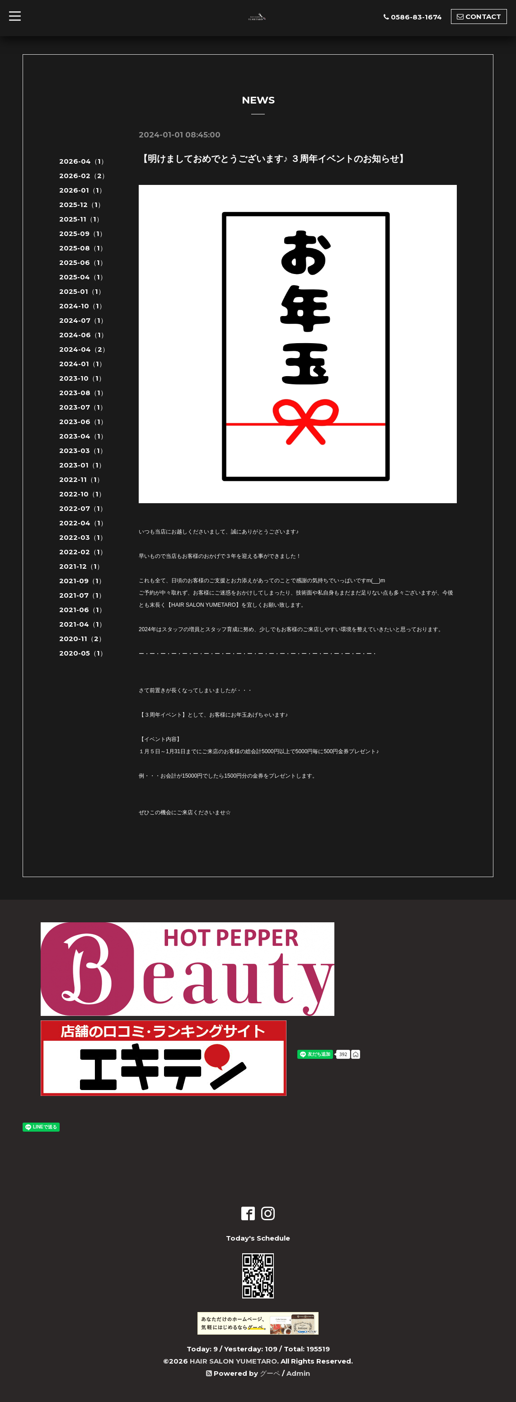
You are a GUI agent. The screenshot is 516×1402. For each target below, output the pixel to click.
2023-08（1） (83, 392)
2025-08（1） (83, 248)
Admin (298, 1373)
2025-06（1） (83, 262)
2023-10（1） (82, 378)
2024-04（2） (84, 349)
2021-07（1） (82, 595)
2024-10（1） (82, 306)
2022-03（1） (83, 537)
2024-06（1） (83, 334)
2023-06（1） (83, 421)
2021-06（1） (82, 609)
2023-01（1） (82, 465)
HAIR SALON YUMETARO (233, 1361)
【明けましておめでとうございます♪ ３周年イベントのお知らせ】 (273, 158)
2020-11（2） (82, 638)
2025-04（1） (83, 277)
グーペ (270, 1373)
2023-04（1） (83, 436)
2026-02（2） (83, 175)
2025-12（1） (81, 204)
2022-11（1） (81, 479)
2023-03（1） (83, 450)
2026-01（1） (82, 190)
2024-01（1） (82, 363)
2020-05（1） (83, 653)
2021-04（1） (82, 624)
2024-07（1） (83, 320)
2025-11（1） (81, 219)
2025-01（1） (82, 291)
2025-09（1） (82, 233)
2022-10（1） (82, 494)
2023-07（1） (83, 407)
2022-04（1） (83, 523)
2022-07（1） (83, 508)
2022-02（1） (83, 552)
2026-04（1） (83, 161)
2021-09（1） (82, 580)
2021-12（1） (81, 566)
